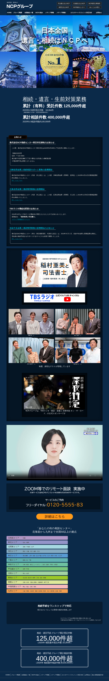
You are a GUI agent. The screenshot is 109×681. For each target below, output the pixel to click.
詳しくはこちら (17, 180)
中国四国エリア (22, 586)
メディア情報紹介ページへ (21, 219)
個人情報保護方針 (97, 675)
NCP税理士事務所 (94, 3)
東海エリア (27, 577)
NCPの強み (39, 12)
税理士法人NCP (64, 7)
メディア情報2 (61, 12)
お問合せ (99, 12)
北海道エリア (16, 538)
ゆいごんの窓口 (94, 7)
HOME (9, 12)
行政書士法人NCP (79, 3)
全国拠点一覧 (29, 12)
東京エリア (35, 555)
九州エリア (35, 591)
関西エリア (28, 582)
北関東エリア (21, 546)
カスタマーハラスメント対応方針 (81, 12)
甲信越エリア (18, 569)
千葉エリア (19, 560)
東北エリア (18, 542)
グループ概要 (17, 12)
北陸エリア (18, 573)
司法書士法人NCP (64, 3)
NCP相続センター (79, 7)
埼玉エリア (24, 551)
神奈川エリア (33, 564)
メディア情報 (49, 12)
